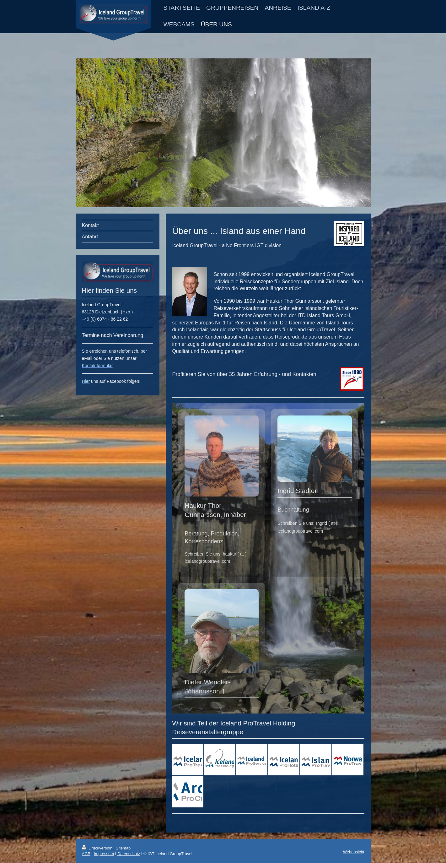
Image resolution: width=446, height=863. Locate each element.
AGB (86, 853)
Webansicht (353, 851)
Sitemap (123, 848)
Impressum (104, 853)
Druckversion (98, 848)
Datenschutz (128, 853)
